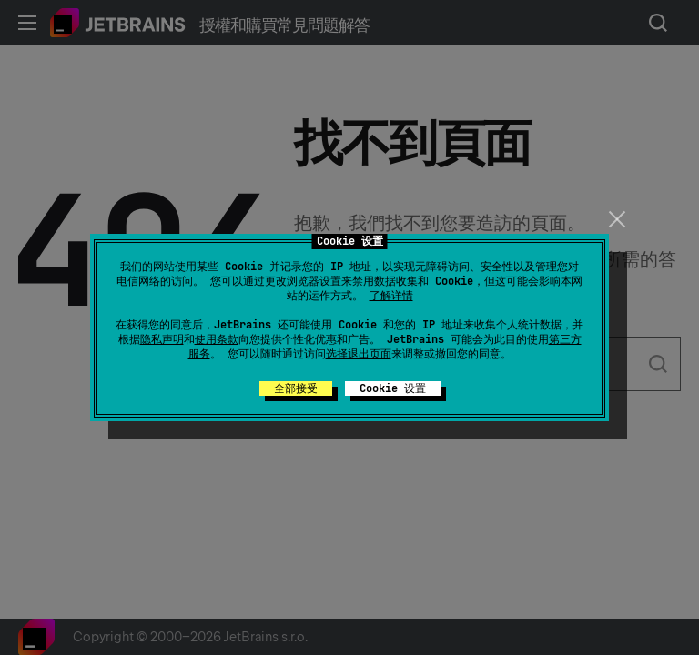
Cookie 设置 (393, 388)
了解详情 (391, 295)
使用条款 (216, 339)
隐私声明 (162, 339)
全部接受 (296, 388)
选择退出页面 (358, 354)
